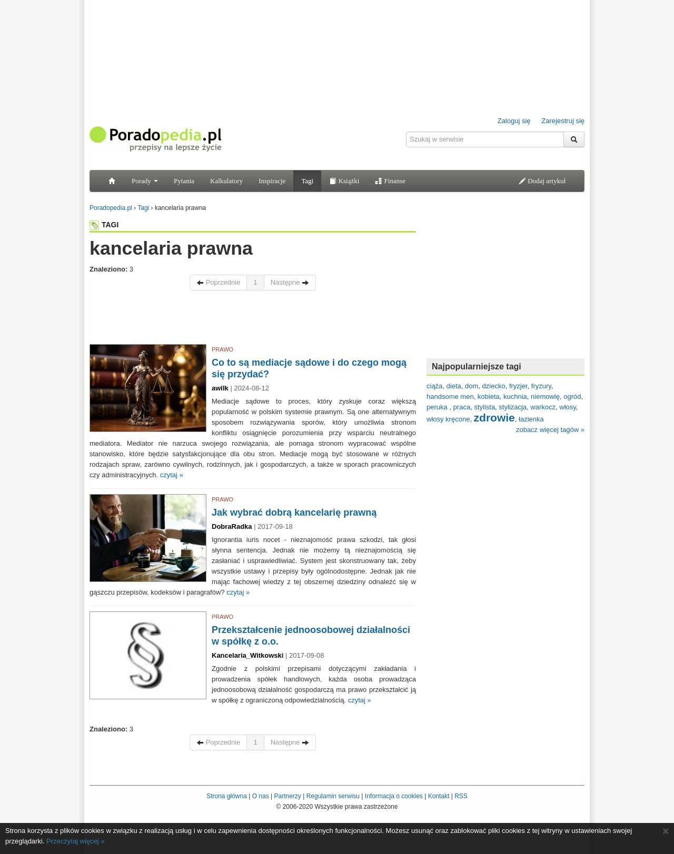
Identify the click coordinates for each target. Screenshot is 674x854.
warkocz (543, 407)
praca (462, 407)
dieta (454, 386)
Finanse (390, 181)
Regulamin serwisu (333, 796)
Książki (344, 181)
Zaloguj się (514, 121)
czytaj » (171, 475)
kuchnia (515, 396)
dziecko (494, 386)
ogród (572, 396)
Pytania (184, 181)
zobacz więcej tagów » (550, 430)
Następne (290, 282)
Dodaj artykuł (542, 181)
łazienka (531, 419)
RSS (461, 796)
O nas (260, 796)
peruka (438, 407)
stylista (484, 407)
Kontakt (439, 796)
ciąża (434, 386)
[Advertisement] (253, 320)
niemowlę (545, 396)
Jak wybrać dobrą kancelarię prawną (294, 512)
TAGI (104, 224)
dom (471, 386)
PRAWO (222, 349)
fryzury (541, 386)
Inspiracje (272, 181)
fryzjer (518, 386)
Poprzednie (218, 282)
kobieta (489, 396)
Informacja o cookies (394, 796)
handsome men (450, 396)
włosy (567, 407)
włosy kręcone (448, 419)
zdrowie (494, 417)
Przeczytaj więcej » (75, 841)
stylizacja (513, 407)
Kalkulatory (226, 181)
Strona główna (226, 796)
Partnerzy (287, 796)
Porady (145, 181)
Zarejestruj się (562, 121)
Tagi (307, 181)
